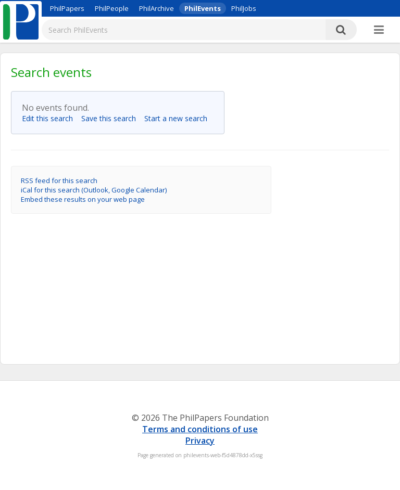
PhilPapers (67, 8)
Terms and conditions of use (200, 429)
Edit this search (50, 118)
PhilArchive (156, 8)
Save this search (111, 118)
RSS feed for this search (59, 180)
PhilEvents (202, 8)
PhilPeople (112, 8)
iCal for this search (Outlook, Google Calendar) (94, 190)
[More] (379, 30)
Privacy (200, 440)
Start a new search (179, 118)
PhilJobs (243, 8)
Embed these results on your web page (83, 199)
